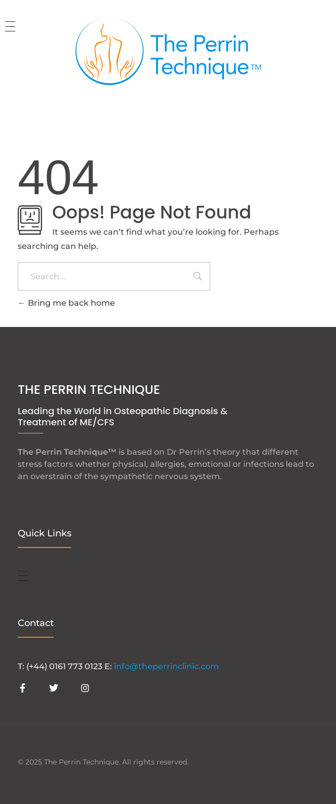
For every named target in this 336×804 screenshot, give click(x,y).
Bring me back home (66, 303)
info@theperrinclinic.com (166, 666)
